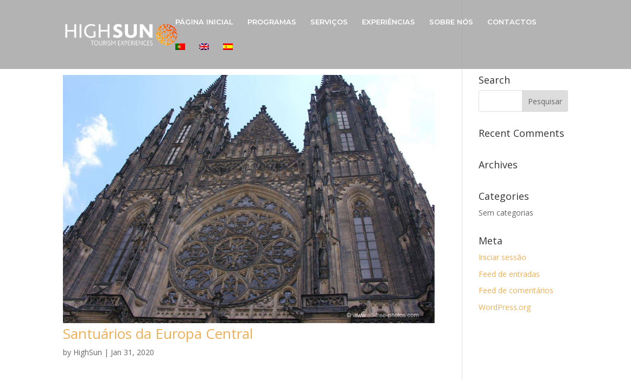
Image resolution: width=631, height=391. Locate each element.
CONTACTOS (512, 22)
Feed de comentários (516, 290)
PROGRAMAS (271, 22)
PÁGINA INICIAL (204, 22)
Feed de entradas (509, 274)
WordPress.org (505, 307)
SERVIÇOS (329, 22)
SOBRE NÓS (451, 22)
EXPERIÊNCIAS (388, 22)
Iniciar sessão (502, 257)
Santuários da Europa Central (158, 333)
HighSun (87, 352)
